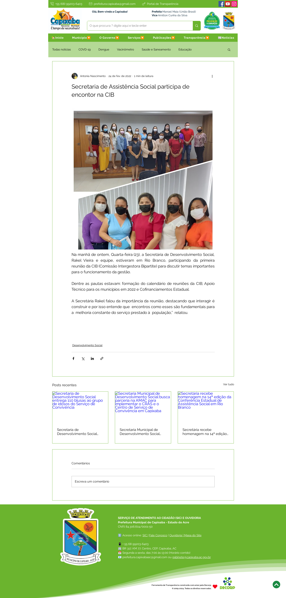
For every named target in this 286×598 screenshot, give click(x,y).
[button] (81, 37)
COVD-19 (85, 49)
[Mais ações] (212, 76)
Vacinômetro (125, 49)
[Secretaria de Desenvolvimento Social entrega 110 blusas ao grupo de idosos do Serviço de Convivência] (80, 407)
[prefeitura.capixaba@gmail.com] (112, 3)
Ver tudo (228, 384)
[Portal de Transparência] (160, 3)
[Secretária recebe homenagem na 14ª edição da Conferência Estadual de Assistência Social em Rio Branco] (206, 407)
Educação (185, 49)
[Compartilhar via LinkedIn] (92, 358)
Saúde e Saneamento (156, 49)
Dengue (103, 49)
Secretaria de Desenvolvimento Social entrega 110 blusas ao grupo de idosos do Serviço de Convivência (80, 432)
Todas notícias (61, 49)
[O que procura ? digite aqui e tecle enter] (137, 25)
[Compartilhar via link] (102, 358)
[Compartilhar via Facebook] (73, 358)
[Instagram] (234, 4)
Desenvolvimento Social (87, 345)
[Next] (276, 584)
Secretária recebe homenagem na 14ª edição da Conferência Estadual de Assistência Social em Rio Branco (205, 432)
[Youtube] (228, 4)
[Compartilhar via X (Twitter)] (83, 358)
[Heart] (215, 586)
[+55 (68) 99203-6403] (66, 3)
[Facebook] (221, 4)
